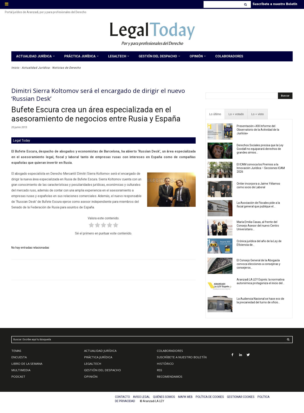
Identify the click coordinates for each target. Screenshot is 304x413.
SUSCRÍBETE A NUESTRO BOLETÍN (182, 357)
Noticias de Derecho (66, 67)
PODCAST (18, 376)
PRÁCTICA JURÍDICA (98, 357)
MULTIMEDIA (20, 370)
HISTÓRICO (165, 364)
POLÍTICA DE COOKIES (210, 396)
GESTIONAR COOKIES (240, 396)
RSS (159, 370)
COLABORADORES (170, 351)
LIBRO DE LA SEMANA (26, 364)
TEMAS (16, 351)
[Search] (246, 4)
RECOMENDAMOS (169, 376)
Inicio (15, 67)
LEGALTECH (92, 364)
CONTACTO (122, 396)
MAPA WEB (185, 396)
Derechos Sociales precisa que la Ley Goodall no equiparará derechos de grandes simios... (260, 149)
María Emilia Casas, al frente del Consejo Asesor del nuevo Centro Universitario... (258, 225)
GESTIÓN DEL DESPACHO (102, 370)
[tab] (215, 114)
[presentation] (215, 114)
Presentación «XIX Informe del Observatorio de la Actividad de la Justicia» (258, 129)
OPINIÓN (90, 376)
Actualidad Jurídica (36, 67)
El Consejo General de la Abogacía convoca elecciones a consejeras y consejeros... (258, 264)
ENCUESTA (19, 357)
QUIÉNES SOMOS (164, 396)
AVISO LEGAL (141, 396)
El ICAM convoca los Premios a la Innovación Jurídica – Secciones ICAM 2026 (261, 168)
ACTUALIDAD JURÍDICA (100, 351)
